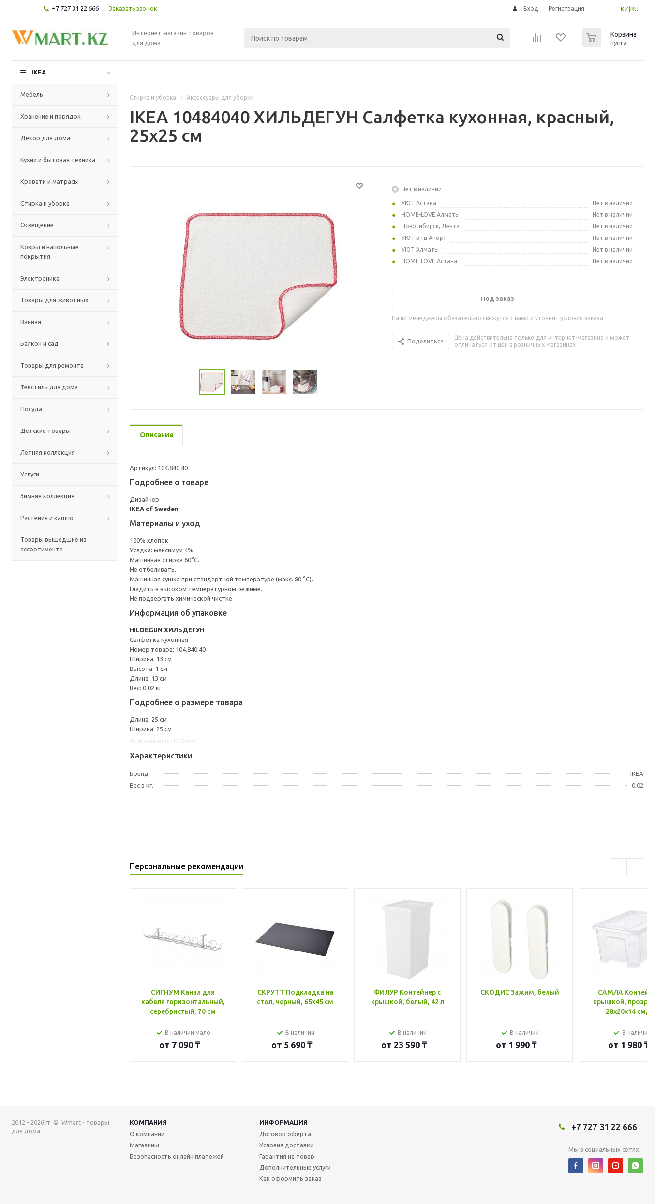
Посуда (31, 408)
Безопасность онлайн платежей (177, 1156)
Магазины (144, 1145)
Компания (148, 1122)
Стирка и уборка (45, 203)
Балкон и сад (39, 343)
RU (634, 8)
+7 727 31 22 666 (75, 8)
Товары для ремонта (52, 365)
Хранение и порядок (50, 116)
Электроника (40, 278)
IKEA (38, 72)
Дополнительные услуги (295, 1167)
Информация (283, 1122)
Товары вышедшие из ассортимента (53, 544)
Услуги (29, 474)
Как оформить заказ (290, 1178)
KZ (625, 8)
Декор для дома (45, 137)
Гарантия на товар (286, 1156)
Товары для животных (54, 300)
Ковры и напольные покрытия (49, 251)
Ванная (30, 321)
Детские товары (45, 430)
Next (329, 382)
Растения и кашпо (47, 517)
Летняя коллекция (47, 452)
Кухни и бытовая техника (57, 159)
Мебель (31, 94)
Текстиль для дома (49, 387)
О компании (147, 1133)
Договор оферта (285, 1133)
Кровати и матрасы (49, 181)
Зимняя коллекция (47, 495)
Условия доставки (286, 1145)
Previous (187, 382)
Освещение (37, 225)
